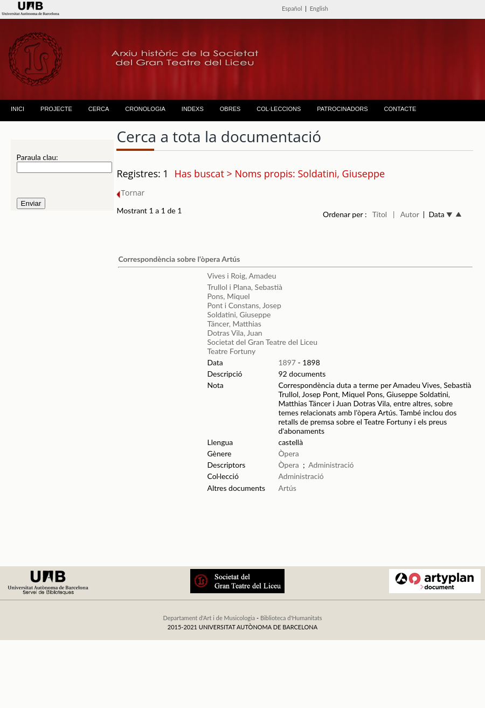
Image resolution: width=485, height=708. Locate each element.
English (319, 8)
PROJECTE (56, 109)
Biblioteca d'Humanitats (291, 617)
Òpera (288, 453)
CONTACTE (400, 109)
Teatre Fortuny (231, 351)
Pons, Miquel (228, 296)
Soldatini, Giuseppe (239, 314)
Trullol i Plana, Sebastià (244, 286)
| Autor (406, 214)
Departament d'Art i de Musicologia (209, 617)
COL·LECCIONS (279, 109)
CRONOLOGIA (145, 109)
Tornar (130, 193)
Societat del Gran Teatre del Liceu (262, 341)
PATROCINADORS (342, 109)
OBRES (230, 109)
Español (292, 8)
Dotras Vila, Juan (234, 332)
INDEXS (193, 109)
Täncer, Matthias (234, 323)
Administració (331, 464)
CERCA (98, 109)
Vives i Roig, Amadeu (241, 275)
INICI (17, 109)
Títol (379, 214)
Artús (287, 487)
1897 (286, 362)
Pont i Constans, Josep (244, 305)
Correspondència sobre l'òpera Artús (179, 258)
